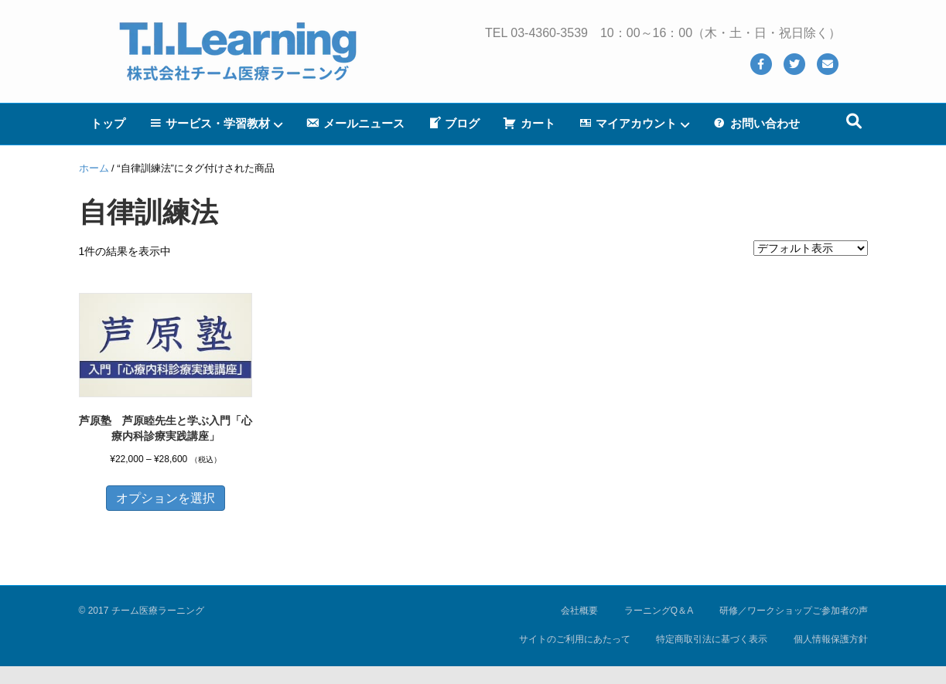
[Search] (854, 121)
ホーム (94, 168)
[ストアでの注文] (810, 248)
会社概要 (579, 610)
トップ (108, 123)
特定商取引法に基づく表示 (711, 639)
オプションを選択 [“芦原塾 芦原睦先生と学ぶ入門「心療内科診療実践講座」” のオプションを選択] (165, 498)
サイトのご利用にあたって (574, 639)
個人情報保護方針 (831, 639)
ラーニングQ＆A (658, 610)
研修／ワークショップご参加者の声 (793, 610)
